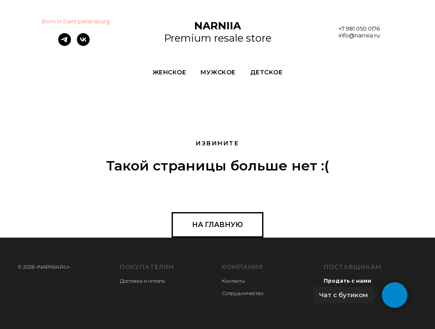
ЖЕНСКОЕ (169, 72)
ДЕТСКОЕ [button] (266, 72)
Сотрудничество (242, 293)
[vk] (83, 43)
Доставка (131, 281)
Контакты (233, 281)
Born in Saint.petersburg (76, 21)
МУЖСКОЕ (218, 72)
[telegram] (64, 43)
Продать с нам (345, 281)
